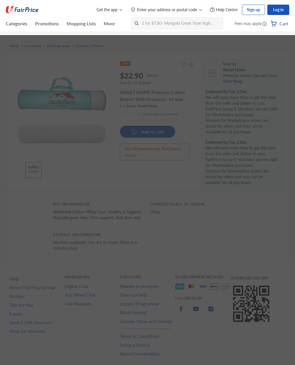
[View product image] (33, 168)
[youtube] (196, 312)
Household (32, 46)
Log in (278, 9)
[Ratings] (150, 114)
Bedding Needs (58, 46)
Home (13, 46)
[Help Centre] (223, 10)
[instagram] (211, 312)
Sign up (253, 9)
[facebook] (181, 312)
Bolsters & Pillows (89, 46)
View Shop (232, 81)
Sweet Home (148, 106)
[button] (264, 24)
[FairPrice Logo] (22, 9)
